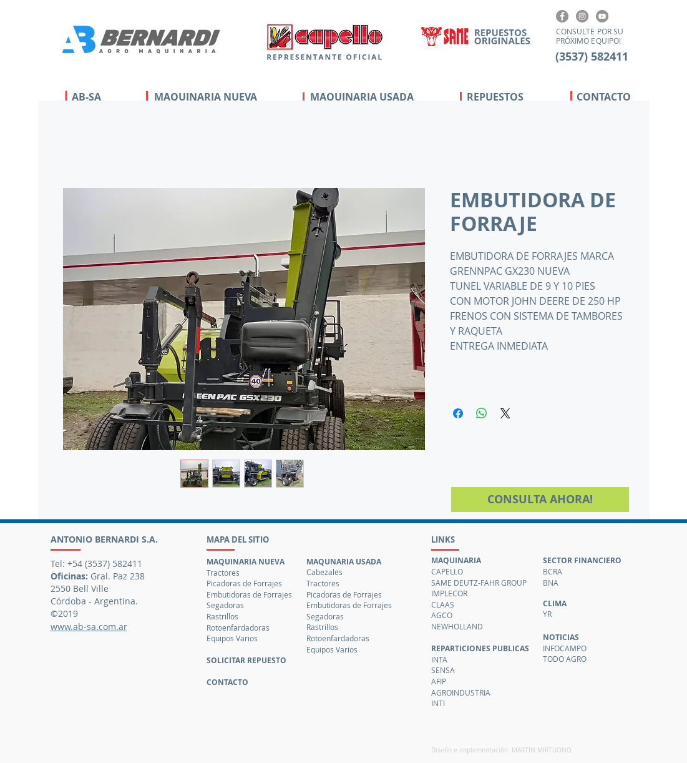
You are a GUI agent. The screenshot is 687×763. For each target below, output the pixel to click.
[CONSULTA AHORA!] (540, 499)
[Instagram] (582, 16)
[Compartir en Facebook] (458, 413)
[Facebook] (562, 16)
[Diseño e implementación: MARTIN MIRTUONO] (504, 750)
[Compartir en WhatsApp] (481, 413)
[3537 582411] (592, 56)
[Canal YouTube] (602, 16)
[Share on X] (505, 413)
